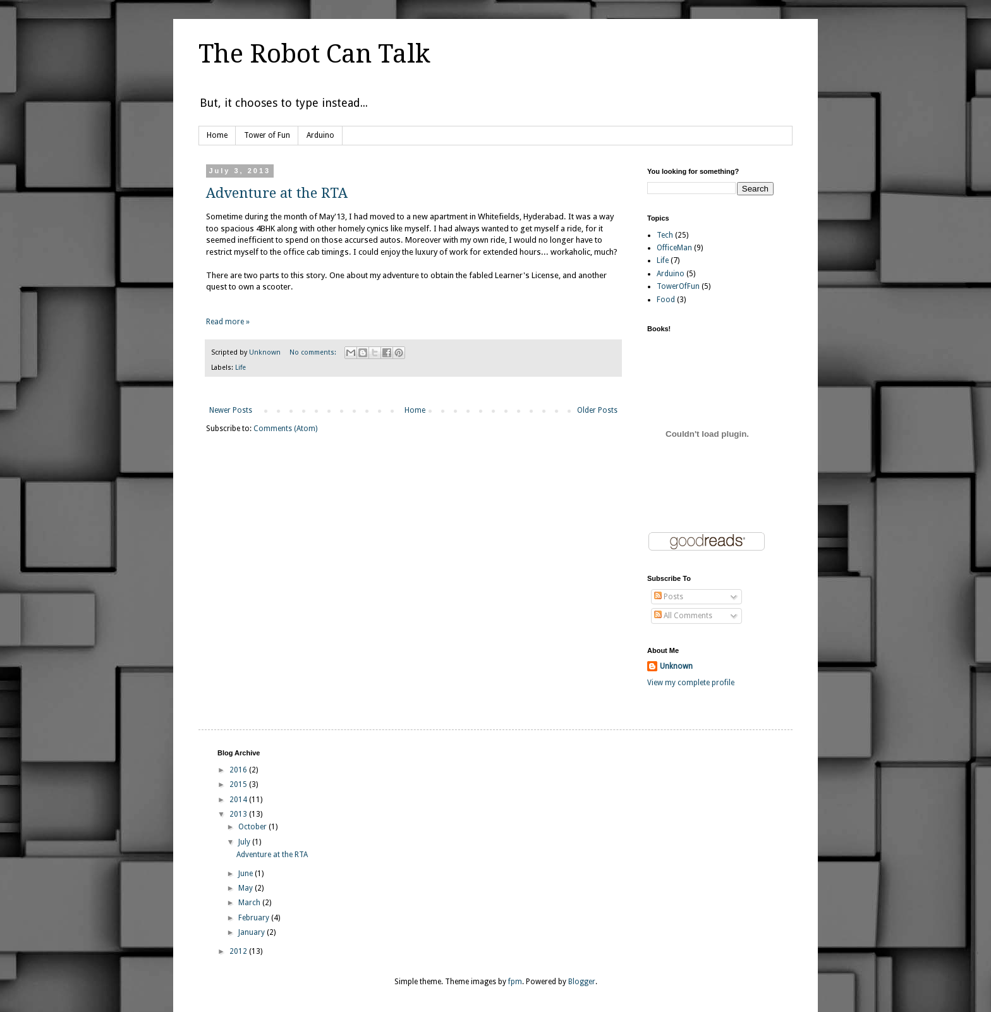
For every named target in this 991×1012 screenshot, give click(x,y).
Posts (668, 596)
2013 (239, 814)
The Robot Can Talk (314, 54)
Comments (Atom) (285, 428)
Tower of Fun (267, 135)
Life (240, 367)
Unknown (676, 666)
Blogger (581, 981)
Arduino (320, 135)
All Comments (683, 615)
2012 (239, 951)
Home (217, 135)
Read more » (228, 321)
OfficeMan (674, 247)
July (245, 842)
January (252, 932)
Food (666, 299)
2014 (239, 799)
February (254, 917)
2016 (239, 769)
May (246, 888)
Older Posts (597, 410)
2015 (239, 784)
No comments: (313, 352)
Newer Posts (230, 410)
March (250, 902)
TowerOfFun (678, 286)
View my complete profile (690, 682)
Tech (665, 235)
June (246, 873)
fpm (515, 981)
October (253, 826)
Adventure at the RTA (277, 193)
